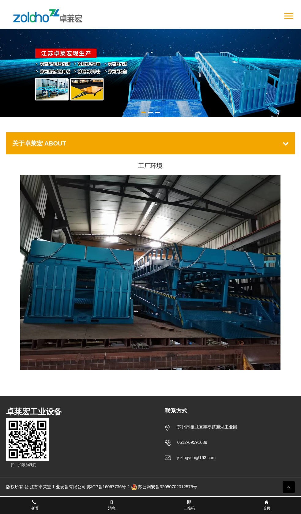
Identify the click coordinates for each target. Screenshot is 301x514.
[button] (143, 112)
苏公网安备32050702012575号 (164, 486)
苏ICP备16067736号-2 (108, 486)
